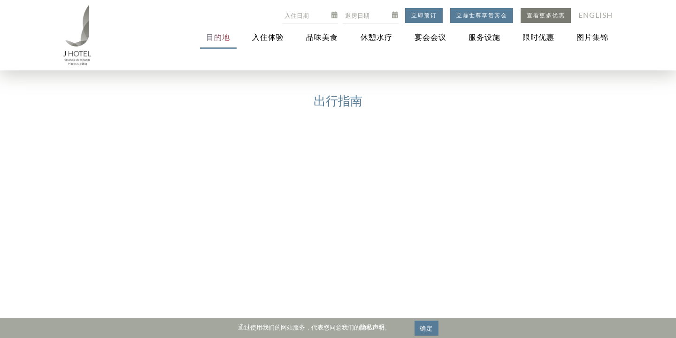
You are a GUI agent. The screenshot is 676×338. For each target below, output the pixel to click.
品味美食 (322, 36)
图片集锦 (592, 36)
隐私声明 (372, 327)
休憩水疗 (376, 36)
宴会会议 (430, 36)
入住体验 (268, 36)
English (595, 14)
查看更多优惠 (546, 15)
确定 (426, 328)
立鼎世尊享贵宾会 (481, 15)
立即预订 (424, 15)
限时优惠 (538, 36)
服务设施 (484, 36)
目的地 (218, 36)
